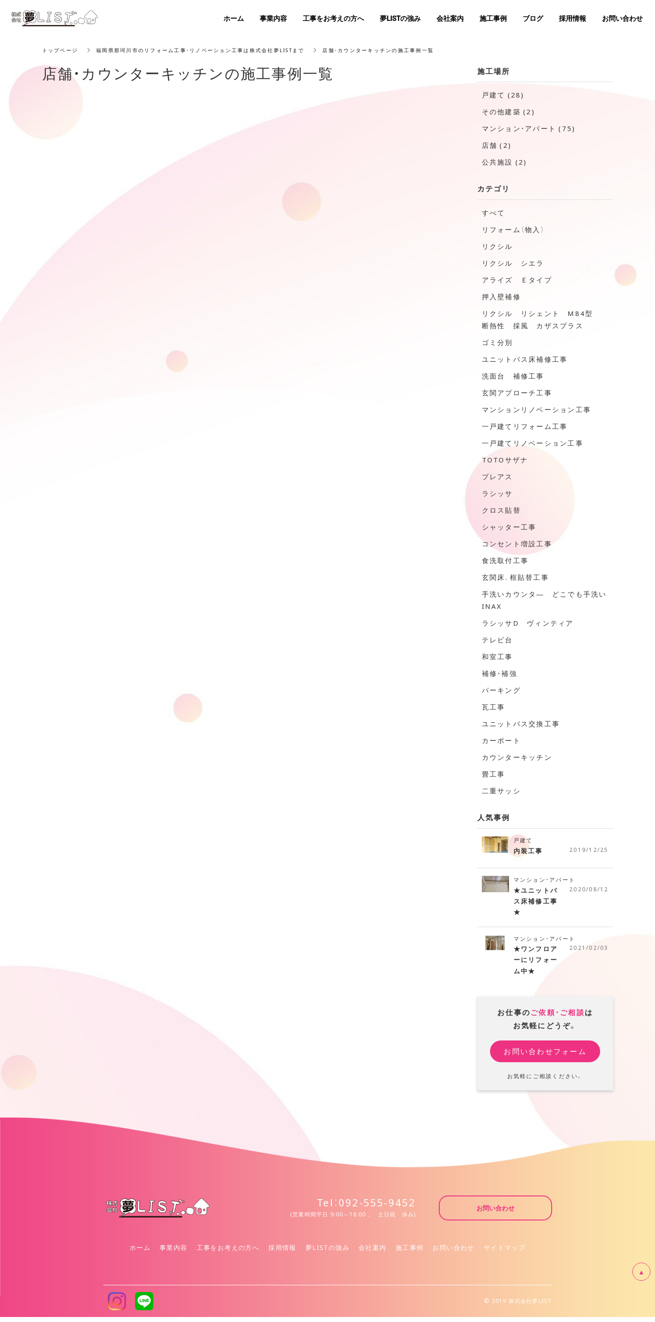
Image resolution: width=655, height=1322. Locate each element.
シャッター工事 (509, 527)
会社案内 (373, 1252)
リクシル (497, 246)
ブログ (533, 18)
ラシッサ (497, 493)
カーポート (501, 740)
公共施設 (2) (504, 162)
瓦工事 (493, 707)
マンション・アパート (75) (529, 128)
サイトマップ (504, 1252)
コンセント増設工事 (517, 544)
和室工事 (497, 656)
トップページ (61, 50)
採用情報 (282, 1252)
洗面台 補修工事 (513, 376)
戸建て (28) (503, 95)
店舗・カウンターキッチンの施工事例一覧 (403, 50)
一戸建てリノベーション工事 (532, 443)
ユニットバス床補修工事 (525, 359)
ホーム (140, 1252)
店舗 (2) (497, 145)
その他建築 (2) (508, 112)
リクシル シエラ (513, 263)
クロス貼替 (501, 510)
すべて (493, 213)
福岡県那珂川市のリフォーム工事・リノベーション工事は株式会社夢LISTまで (212, 50)
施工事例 (410, 1252)
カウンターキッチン (517, 757)
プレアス (497, 476)
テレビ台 (497, 640)
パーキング (501, 690)
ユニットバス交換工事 (521, 724)
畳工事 (493, 774)
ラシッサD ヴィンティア (528, 623)
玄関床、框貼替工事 (515, 577)
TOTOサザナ (505, 460)
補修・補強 (499, 673)
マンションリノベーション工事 (537, 409)
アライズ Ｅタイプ (517, 280)
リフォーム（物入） (513, 229)
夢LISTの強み (327, 1252)
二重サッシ (501, 791)
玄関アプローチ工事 (517, 393)
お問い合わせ (453, 1252)
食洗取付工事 (505, 560)
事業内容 (174, 1252)
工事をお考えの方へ (228, 1252)
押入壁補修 (501, 296)
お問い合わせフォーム (545, 1055)
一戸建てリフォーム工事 (525, 426)
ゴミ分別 (497, 342)
